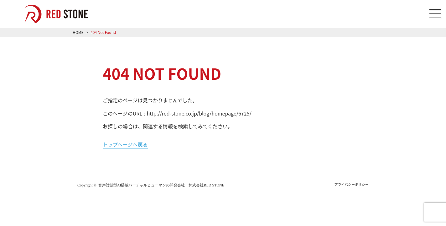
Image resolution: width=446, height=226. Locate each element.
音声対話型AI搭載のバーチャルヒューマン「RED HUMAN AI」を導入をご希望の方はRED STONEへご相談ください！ (60, 14)
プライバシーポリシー (351, 184)
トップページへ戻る (125, 144)
